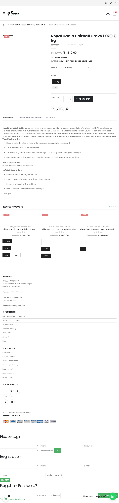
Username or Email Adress (48, 495)
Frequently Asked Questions (13, 316)
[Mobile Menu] (4, 13)
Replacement (8, 353)
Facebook (53, 109)
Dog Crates (101, 227)
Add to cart (84, 99)
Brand (54, 67)
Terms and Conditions (11, 321)
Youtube (5, 396)
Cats (63, 61)
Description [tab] (8, 118)
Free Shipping (8, 373)
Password (88, 446)
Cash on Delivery (9, 329)
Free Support (7, 369)
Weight (54, 75)
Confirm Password (54, 475)
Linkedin (5, 402)
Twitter (58, 109)
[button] (110, 207)
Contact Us (6, 333)
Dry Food (70, 61)
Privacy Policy (7, 377)
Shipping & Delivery (10, 365)
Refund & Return (8, 357)
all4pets (90, 227)
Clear (55, 88)
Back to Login (20, 499)
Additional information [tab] (29, 118)
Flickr (12, 402)
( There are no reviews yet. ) (73, 45)
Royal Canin (87, 61)
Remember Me (45, 450)
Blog (4, 341)
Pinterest (67, 109)
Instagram (11, 396)
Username (41, 446)
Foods (78, 61)
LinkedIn (62, 109)
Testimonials (7, 325)
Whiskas (28, 227)
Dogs (108, 227)
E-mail (87, 466)
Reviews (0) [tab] (51, 118)
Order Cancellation (10, 361)
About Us (5, 337)
